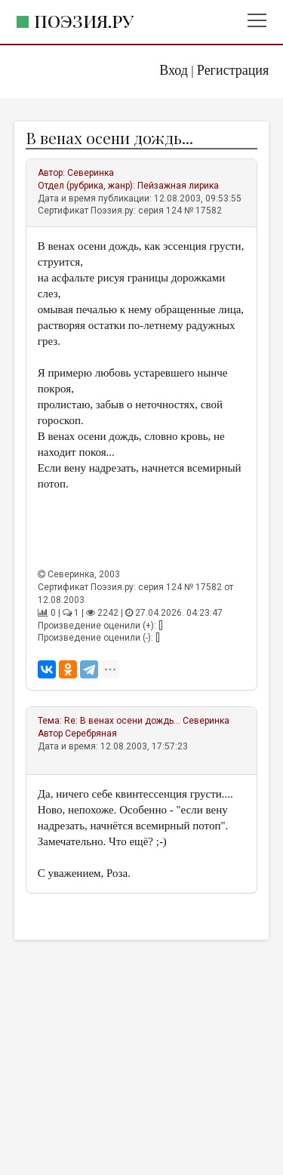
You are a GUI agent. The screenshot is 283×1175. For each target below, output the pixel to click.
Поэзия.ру (84, 20)
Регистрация (233, 70)
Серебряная (91, 733)
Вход (173, 70)
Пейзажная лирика (178, 185)
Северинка (90, 173)
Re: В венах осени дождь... (122, 720)
